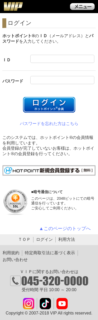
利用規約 (11, 253)
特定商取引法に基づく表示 (50, 253)
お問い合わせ (15, 259)
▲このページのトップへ (65, 228)
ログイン (44, 239)
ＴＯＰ (24, 239)
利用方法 (66, 239)
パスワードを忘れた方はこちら (49, 123)
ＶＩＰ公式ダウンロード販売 (13, 6)
